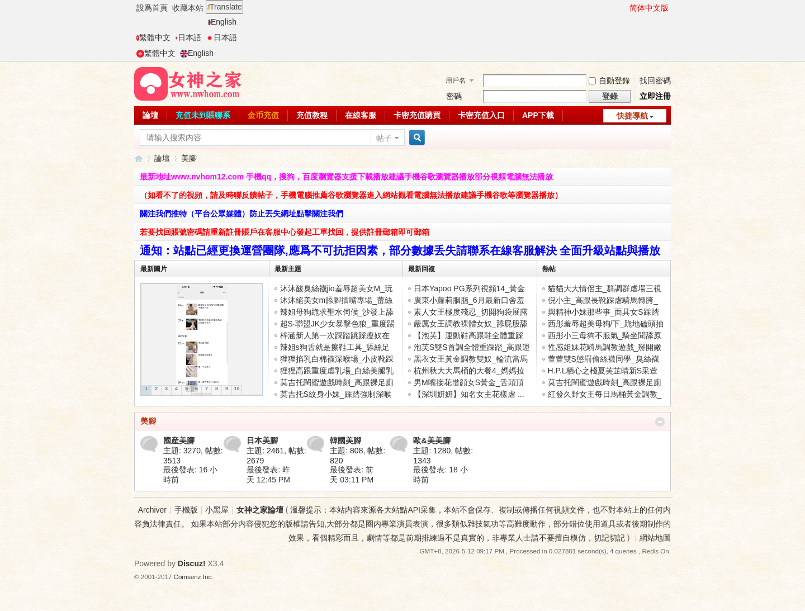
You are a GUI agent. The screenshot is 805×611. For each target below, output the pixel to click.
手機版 (186, 509)
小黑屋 (217, 509)
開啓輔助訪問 (624, 8)
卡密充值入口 (481, 115)
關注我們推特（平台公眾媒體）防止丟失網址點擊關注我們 (241, 213)
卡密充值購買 (417, 115)
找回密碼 (655, 80)
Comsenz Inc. (194, 576)
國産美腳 (179, 440)
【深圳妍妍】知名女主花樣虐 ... (469, 394)
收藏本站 (187, 7)
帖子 (384, 138)
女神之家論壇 (138, 158)
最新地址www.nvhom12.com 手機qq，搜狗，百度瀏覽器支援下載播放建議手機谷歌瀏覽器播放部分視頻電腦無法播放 (346, 176)
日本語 (188, 37)
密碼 (454, 96)
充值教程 (312, 115)
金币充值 (263, 115)
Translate (224, 6)
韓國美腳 (345, 440)
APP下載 (538, 115)
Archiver (152, 509)
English (222, 21)
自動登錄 (609, 80)
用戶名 (456, 80)
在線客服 (360, 115)
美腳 (148, 420)
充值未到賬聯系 (203, 115)
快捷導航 (632, 115)
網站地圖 (655, 537)
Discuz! (192, 563)
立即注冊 (655, 96)
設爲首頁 (152, 7)
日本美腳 (262, 440)
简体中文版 (649, 7)
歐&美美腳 (431, 440)
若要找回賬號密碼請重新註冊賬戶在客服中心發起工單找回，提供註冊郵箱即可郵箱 (284, 232)
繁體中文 (153, 37)
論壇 (150, 115)
